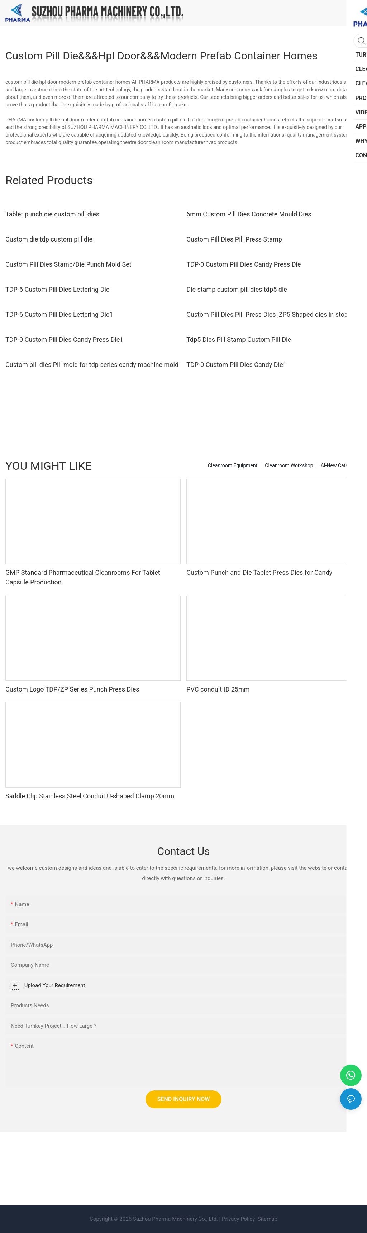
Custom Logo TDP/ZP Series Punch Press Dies (72, 689)
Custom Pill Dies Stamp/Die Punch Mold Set (68, 264)
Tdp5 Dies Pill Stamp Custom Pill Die (238, 339)
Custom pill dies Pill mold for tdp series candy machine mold (91, 364)
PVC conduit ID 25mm (217, 689)
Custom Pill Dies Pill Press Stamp (234, 239)
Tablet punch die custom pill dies (52, 214)
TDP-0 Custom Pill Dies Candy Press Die (243, 264)
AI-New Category (339, 465)
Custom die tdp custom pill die (48, 239)
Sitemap (266, 1219)
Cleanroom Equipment (232, 465)
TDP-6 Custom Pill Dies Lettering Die (57, 289)
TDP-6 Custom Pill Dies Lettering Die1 (59, 314)
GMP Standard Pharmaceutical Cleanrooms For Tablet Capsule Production (82, 577)
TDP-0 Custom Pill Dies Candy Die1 (236, 364)
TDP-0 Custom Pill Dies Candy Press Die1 (64, 339)
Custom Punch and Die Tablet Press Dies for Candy (259, 572)
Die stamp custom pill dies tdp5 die (236, 289)
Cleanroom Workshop (289, 465)
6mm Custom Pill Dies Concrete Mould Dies (248, 214)
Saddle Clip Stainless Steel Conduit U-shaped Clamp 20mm (89, 796)
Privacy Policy (238, 1219)
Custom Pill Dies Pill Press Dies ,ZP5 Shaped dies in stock (268, 314)
